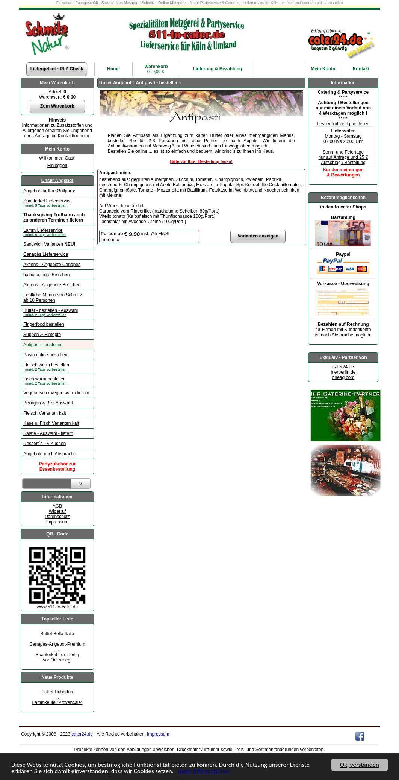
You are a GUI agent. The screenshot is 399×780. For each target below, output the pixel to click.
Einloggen (57, 165)
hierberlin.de (343, 372)
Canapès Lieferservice (45, 254)
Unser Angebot (57, 180)
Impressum (57, 522)
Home (113, 68)
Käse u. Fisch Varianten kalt (51, 423)
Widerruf (57, 511)
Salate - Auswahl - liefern (48, 433)
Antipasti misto (115, 172)
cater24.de (343, 366)
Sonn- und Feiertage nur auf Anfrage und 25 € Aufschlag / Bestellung (343, 157)
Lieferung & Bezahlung (217, 68)
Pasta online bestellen (45, 354)
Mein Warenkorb (57, 82)
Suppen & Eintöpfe (42, 334)
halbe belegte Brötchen (46, 274)
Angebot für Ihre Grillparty (49, 190)
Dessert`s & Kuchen (44, 443)
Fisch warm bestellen (57, 380)
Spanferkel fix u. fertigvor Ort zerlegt (57, 657)
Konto (323, 68)
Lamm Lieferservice (57, 232)
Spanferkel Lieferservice (57, 202)
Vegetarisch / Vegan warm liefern (56, 392)
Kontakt (361, 68)
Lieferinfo (110, 239)
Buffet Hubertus (57, 692)
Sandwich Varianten (49, 244)
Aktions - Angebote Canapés (51, 264)
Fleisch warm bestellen (57, 366)
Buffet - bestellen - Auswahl (57, 312)
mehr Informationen (204, 771)
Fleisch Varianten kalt (44, 413)
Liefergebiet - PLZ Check (56, 68)
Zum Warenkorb (57, 106)
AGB (57, 506)
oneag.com (343, 377)
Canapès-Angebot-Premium (57, 644)
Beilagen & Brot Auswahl (48, 403)
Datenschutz (57, 516)
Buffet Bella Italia (57, 633)
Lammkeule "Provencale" (57, 702)
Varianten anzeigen (257, 236)
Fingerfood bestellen (43, 324)
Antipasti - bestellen (43, 344)
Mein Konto (57, 149)
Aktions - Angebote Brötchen (51, 284)
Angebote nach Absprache (49, 453)
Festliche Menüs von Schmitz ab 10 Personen (52, 297)
